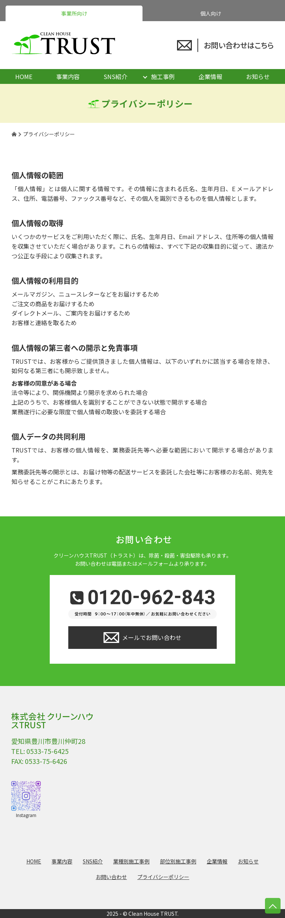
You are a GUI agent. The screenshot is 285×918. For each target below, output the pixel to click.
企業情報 (210, 76)
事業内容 (68, 76)
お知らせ (258, 76)
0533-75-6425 (47, 751)
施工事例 (163, 76)
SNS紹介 (115, 76)
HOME (23, 76)
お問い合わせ (111, 877)
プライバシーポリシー (163, 877)
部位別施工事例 (178, 861)
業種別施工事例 (131, 861)
